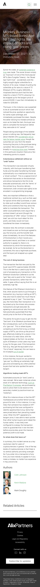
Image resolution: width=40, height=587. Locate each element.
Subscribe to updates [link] (20, 561)
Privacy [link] (20, 532)
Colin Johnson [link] (14, 475)
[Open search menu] (29, 5)
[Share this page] (35, 12)
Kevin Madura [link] (14, 482)
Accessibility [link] (20, 542)
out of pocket (18, 352)
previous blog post (20, 149)
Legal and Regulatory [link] (20, 539)
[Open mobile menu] (35, 5)
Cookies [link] (20, 536)
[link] (4, 5)
